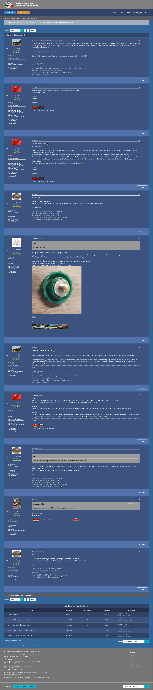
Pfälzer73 (18, 511)
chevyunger (18, 95)
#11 (139, 40)
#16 (139, 347)
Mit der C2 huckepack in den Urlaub (20, 620)
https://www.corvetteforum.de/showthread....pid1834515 (70, 56)
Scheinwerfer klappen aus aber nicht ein (21, 630)
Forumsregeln (137, 13)
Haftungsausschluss (136, 666)
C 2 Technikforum (42, 22)
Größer (32, 686)
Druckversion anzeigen (13, 641)
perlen (18, 250)
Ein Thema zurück (13, 595)
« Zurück (13, 30)
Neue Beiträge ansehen (12, 18)
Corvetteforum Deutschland (15, 22)
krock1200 (69, 620)
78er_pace (69, 625)
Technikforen (30, 22)
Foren (121, 13)
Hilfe (146, 13)
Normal (17, 686)
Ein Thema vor (26, 595)
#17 (139, 395)
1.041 (88, 615)
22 (88, 620)
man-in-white (129, 621)
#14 (139, 194)
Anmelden (9, 13)
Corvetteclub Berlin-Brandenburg (43, 110)
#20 (139, 551)
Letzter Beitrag (121, 616)
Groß (24, 686)
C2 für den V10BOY (14, 615)
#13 (139, 140)
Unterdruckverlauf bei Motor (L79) (19, 625)
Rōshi (45, 677)
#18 (139, 448)
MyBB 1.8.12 (14, 677)
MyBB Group (28, 677)
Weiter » (33, 30)
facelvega (69, 635)
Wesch (18, 203)
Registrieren (23, 13)
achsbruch (128, 636)
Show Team (134, 664)
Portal (114, 13)
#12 (139, 87)
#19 (139, 499)
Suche (128, 13)
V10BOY (69, 615)
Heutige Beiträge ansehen (29, 18)
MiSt (18, 48)
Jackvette (69, 630)
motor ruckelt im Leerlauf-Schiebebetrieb (21, 635)
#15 (139, 238)
